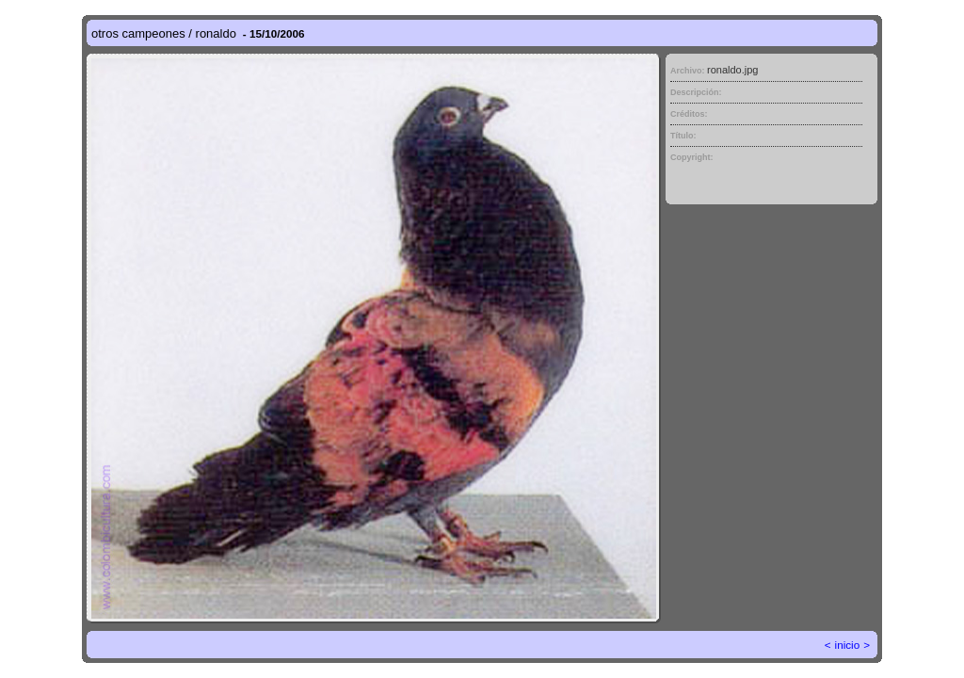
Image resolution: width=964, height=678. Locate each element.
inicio (847, 644)
